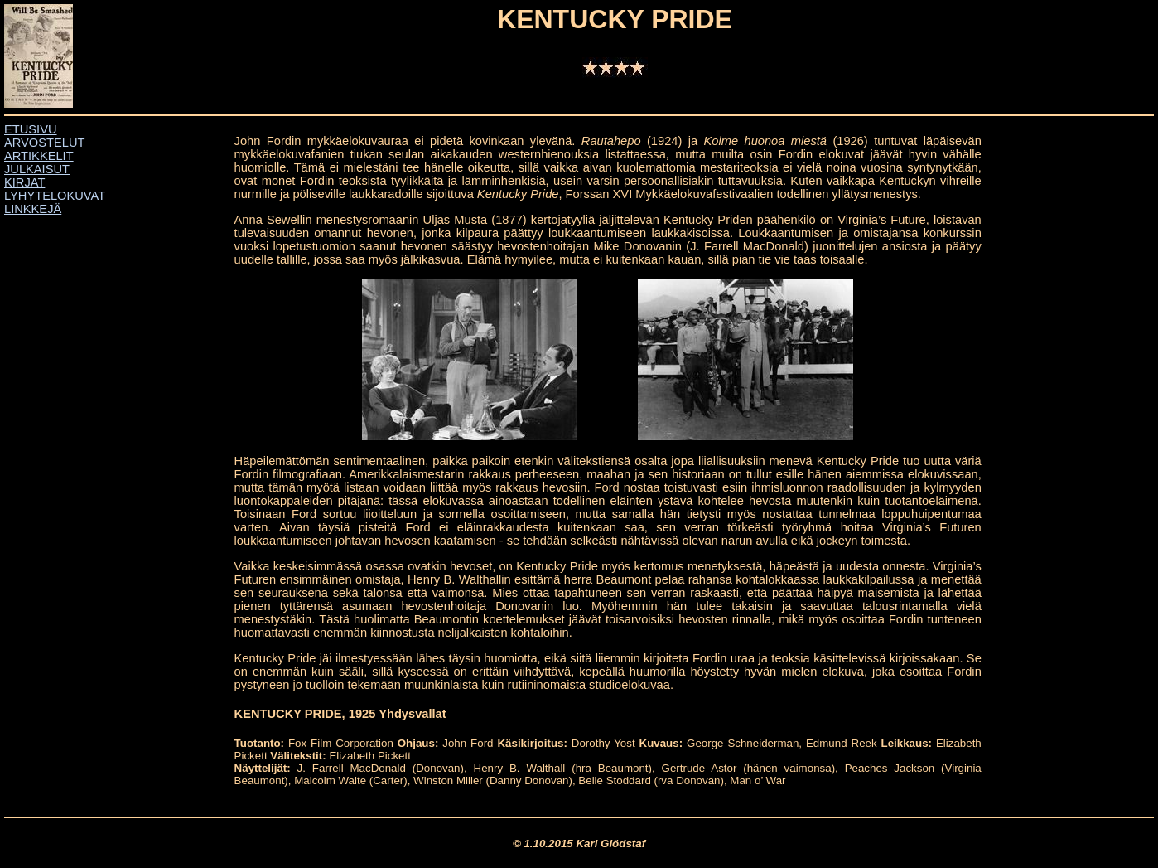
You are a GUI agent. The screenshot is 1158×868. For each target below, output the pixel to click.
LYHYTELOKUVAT (54, 195)
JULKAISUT (37, 169)
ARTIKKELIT (39, 155)
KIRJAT (24, 182)
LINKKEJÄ (32, 209)
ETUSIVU (30, 129)
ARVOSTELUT (44, 142)
